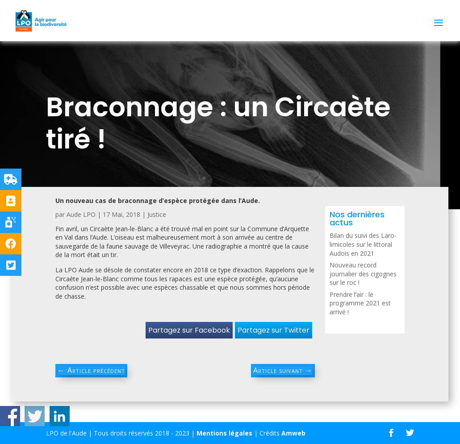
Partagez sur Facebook (189, 330)
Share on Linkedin (60, 416)
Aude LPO (81, 214)
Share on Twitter (35, 416)
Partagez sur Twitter (273, 330)
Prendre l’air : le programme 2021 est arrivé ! (360, 303)
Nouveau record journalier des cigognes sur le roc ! (363, 274)
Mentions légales (224, 433)
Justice (156, 214)
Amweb (293, 433)
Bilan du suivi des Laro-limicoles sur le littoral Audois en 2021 (363, 244)
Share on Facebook (10, 416)
